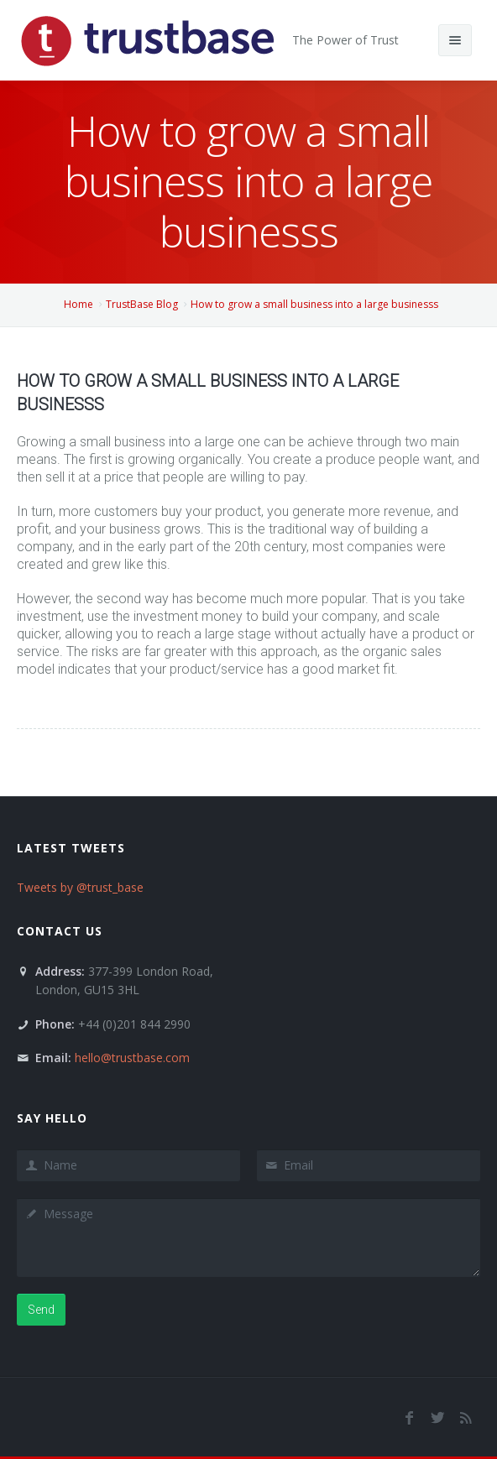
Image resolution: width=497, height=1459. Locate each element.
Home (78, 304)
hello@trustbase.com (132, 1058)
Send (41, 1309)
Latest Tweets (71, 848)
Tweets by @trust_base (80, 887)
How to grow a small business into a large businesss (314, 304)
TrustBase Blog (142, 304)
